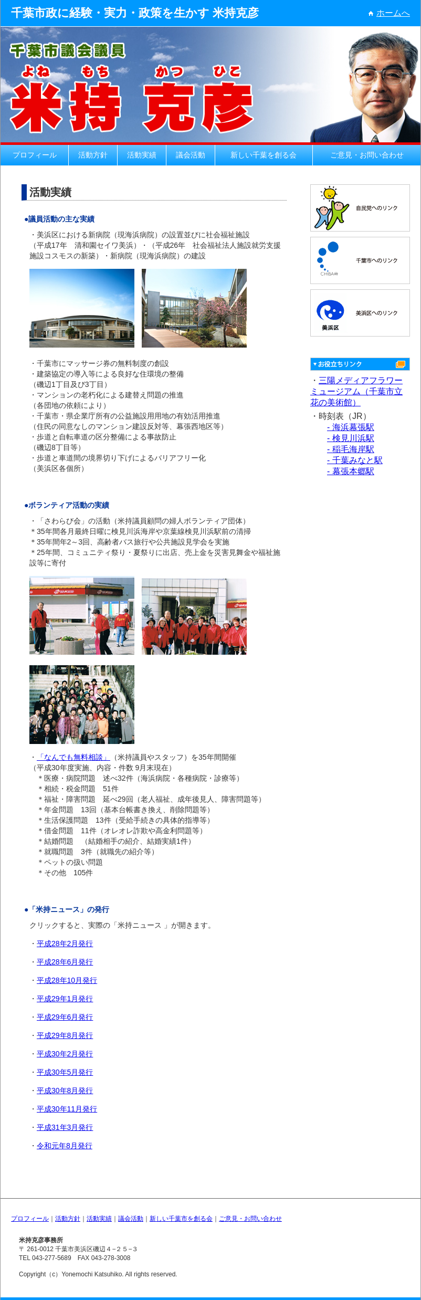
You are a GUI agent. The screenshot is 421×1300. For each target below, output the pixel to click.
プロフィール (35, 155)
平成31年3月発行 (65, 1127)
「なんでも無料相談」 (73, 757)
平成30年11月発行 (67, 1109)
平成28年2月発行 (65, 943)
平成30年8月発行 (65, 1090)
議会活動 (190, 155)
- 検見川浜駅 (350, 438)
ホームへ (389, 12)
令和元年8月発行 (64, 1145)
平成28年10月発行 (67, 980)
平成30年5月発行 (65, 1072)
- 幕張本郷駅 (350, 471)
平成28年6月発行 (65, 962)
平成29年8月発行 (65, 1035)
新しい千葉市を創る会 (181, 1218)
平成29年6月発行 (65, 1017)
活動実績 (141, 155)
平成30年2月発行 (65, 1054)
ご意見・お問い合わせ (367, 155)
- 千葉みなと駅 (355, 460)
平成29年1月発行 (65, 998)
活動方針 (93, 155)
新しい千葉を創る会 (263, 155)
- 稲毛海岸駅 (350, 449)
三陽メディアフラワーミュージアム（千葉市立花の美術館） (356, 391)
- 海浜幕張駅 (350, 427)
